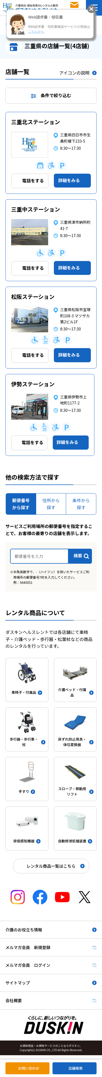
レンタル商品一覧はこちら (50, 866)
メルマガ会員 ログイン (27, 965)
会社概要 (13, 1000)
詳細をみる (69, 180)
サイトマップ (17, 983)
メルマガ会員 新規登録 (27, 947)
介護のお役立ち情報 (23, 929)
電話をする (33, 180)
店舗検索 (76, 1068)
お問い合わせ (28, 1068)
